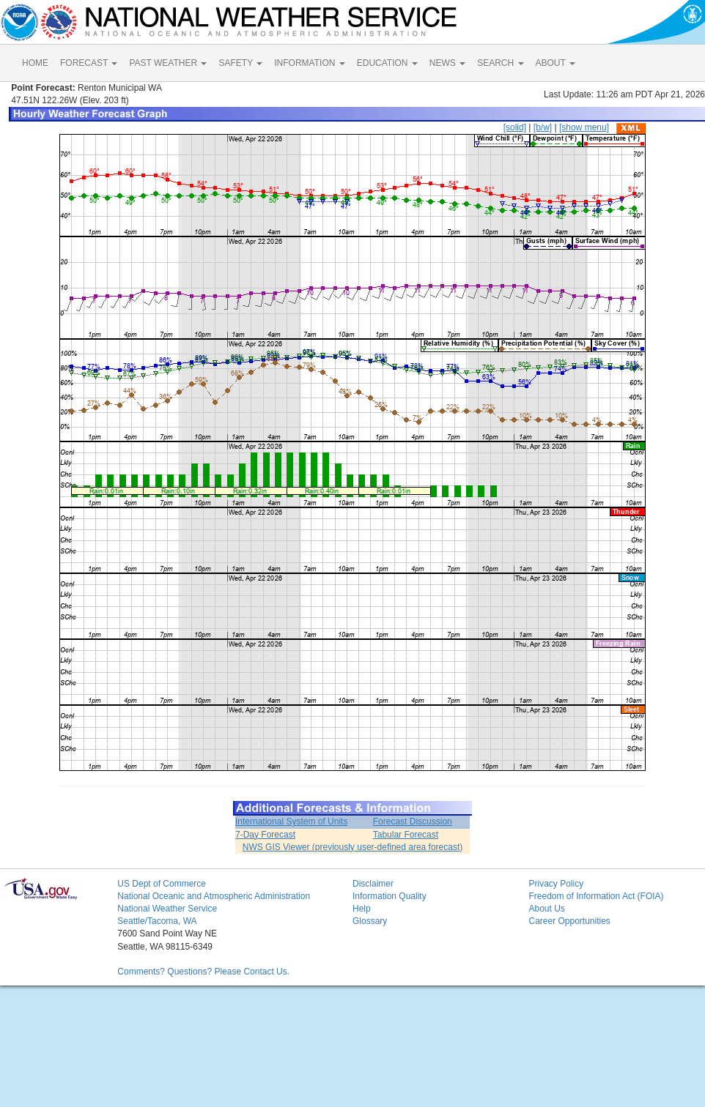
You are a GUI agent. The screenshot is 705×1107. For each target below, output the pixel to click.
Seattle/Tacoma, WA (156, 921)
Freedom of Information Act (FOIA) (595, 896)
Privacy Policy (555, 884)
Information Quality (389, 896)
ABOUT (555, 63)
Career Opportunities (569, 921)
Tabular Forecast (405, 835)
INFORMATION (309, 63)
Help (361, 908)
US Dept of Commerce (161, 884)
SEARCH (500, 63)
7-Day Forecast (265, 835)
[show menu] (584, 127)
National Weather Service (167, 908)
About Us (546, 908)
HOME (35, 63)
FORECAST (88, 63)
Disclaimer (373, 884)
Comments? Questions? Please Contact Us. (203, 971)
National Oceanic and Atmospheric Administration (213, 896)
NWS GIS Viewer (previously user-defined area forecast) (353, 847)
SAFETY (240, 63)
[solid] (514, 127)
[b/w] (543, 127)
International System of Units (291, 821)
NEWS (447, 63)
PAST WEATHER (168, 63)
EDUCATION (387, 63)
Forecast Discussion (412, 821)
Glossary (369, 921)
